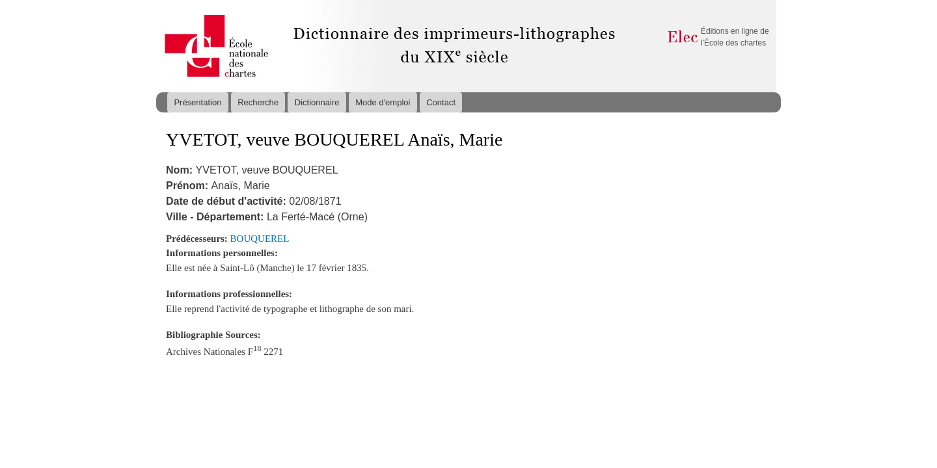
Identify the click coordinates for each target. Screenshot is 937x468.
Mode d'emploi (382, 102)
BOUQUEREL (260, 238)
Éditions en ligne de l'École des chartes (735, 37)
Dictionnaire (317, 102)
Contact (440, 102)
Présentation (197, 102)
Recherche (258, 102)
